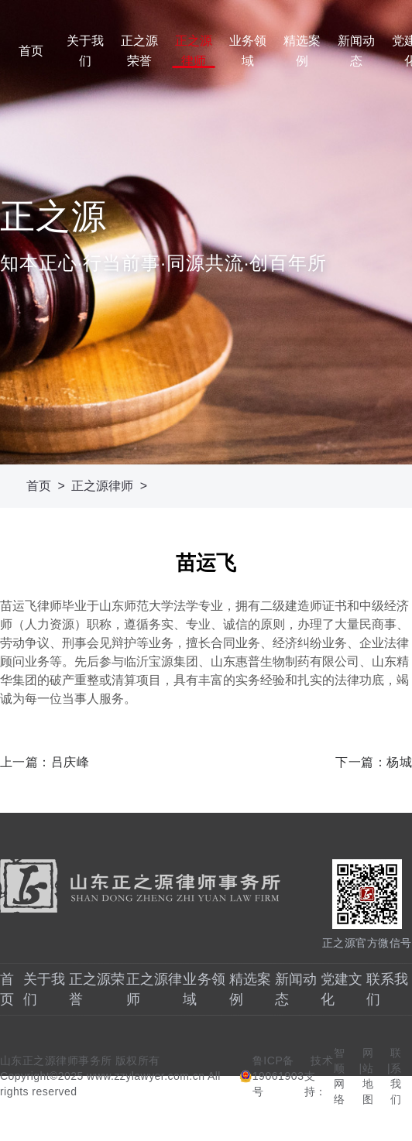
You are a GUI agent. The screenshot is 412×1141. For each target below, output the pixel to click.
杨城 (399, 762)
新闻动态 (356, 50)
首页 (31, 50)
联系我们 (396, 1076)
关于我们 (85, 50)
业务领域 (247, 50)
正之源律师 (193, 50)
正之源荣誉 (139, 50)
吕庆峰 (70, 762)
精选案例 (302, 50)
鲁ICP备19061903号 (278, 1076)
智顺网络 (339, 1076)
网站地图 (368, 1076)
